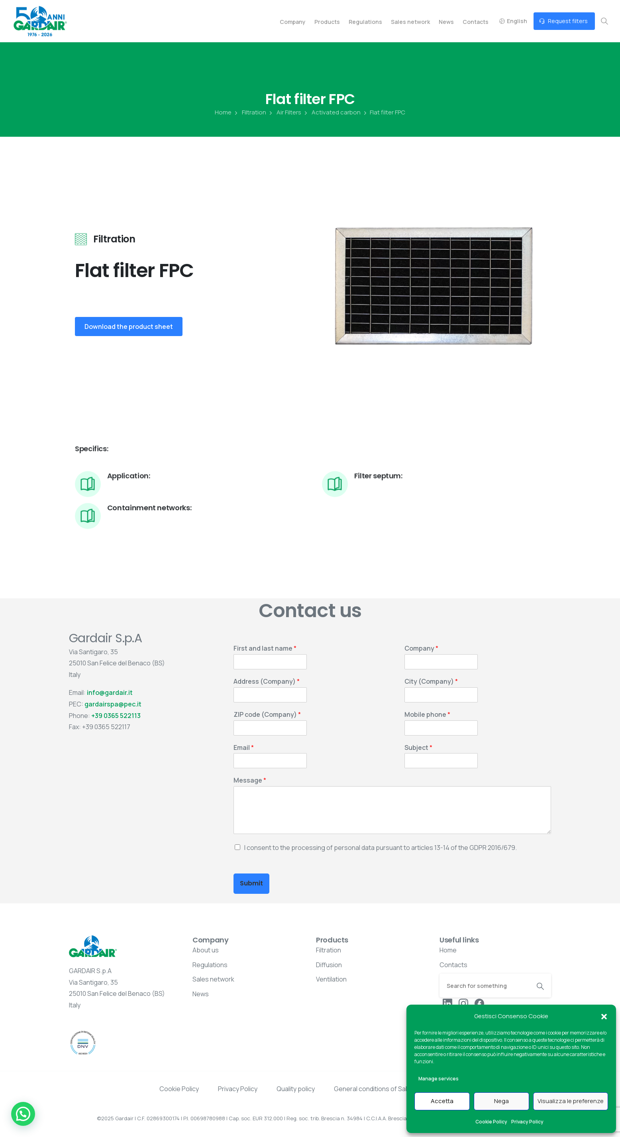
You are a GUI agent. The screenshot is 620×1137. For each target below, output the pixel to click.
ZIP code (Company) (267, 714)
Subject (418, 748)
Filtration (249, 112)
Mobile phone (427, 714)
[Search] (484, 985)
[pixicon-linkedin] (447, 1002)
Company (421, 648)
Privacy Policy (527, 1121)
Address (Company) (266, 681)
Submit (251, 883)
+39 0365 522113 (116, 715)
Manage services (438, 1078)
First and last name (264, 648)
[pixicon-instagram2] (463, 1002)
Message (249, 780)
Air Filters (284, 112)
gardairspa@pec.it (112, 704)
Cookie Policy (491, 1121)
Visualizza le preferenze (571, 1101)
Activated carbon (332, 112)
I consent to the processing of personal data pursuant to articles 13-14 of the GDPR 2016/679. (380, 847)
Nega (501, 1101)
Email (243, 748)
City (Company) (431, 681)
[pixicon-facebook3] (479, 1002)
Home (223, 112)
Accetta (442, 1101)
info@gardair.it (110, 692)
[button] (604, 1016)
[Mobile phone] (441, 728)
